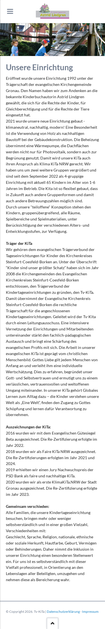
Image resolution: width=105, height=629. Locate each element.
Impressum (90, 611)
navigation (10, 11)
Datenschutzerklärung (63, 611)
